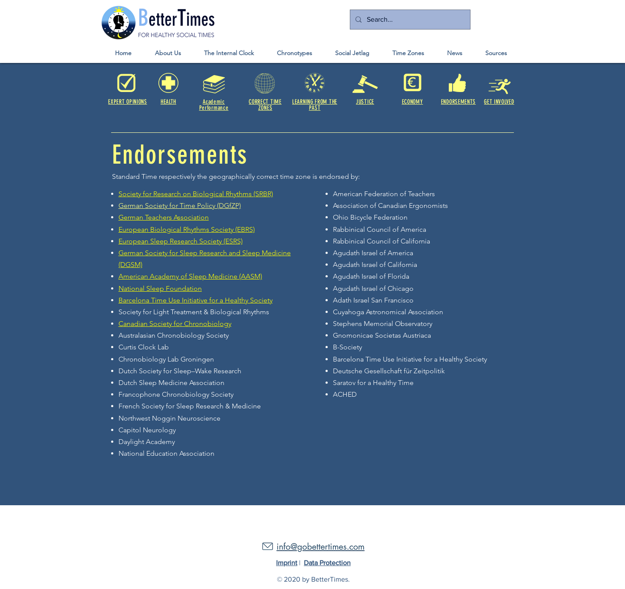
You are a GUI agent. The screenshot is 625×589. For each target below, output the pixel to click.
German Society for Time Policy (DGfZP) (179, 205)
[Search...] (409, 19)
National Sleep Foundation (160, 288)
